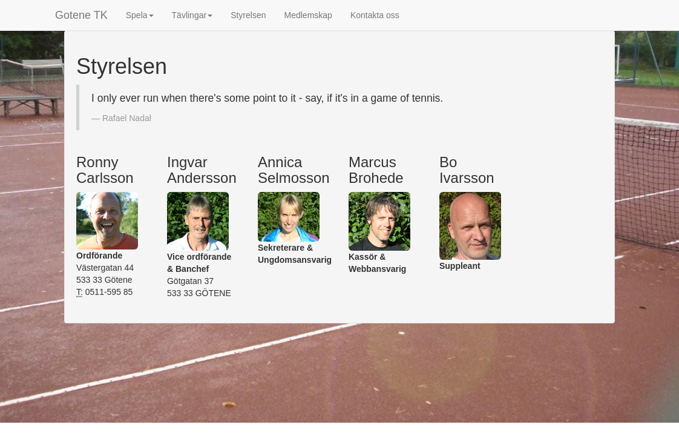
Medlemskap (308, 15)
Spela (140, 15)
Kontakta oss (374, 15)
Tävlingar (192, 15)
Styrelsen (248, 15)
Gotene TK (81, 15)
